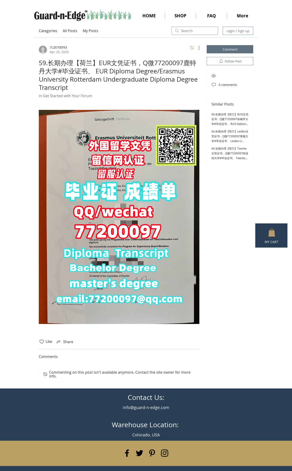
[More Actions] (196, 48)
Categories (48, 30)
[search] (195, 31)
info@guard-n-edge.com (146, 407)
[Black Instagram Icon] (164, 453)
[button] (271, 232)
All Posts (70, 30)
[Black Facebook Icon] (127, 453)
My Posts (90, 30)
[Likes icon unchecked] (42, 341)
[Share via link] (64, 341)
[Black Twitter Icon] (139, 453)
